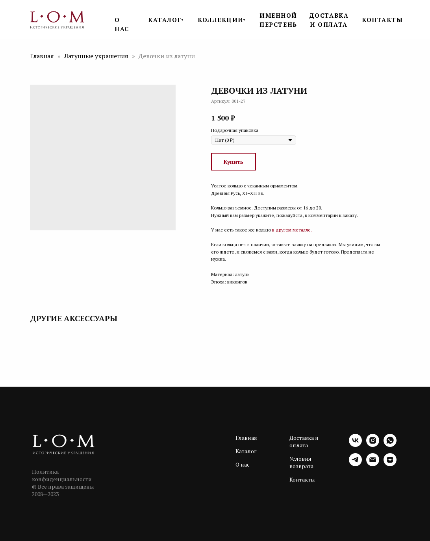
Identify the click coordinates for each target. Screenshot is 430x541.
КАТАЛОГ (165, 20)
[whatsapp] (390, 444)
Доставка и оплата (304, 441)
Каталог (246, 451)
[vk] (355, 444)
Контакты (302, 479)
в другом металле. (292, 230)
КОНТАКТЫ (382, 20)
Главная (42, 56)
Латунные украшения (97, 56)
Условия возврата (301, 462)
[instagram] (372, 444)
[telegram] (355, 464)
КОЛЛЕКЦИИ (221, 20)
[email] (372, 464)
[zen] (390, 464)
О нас (242, 464)
